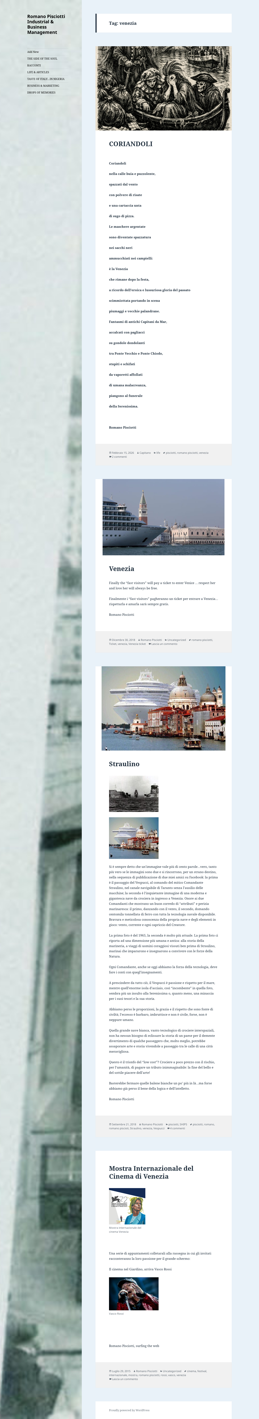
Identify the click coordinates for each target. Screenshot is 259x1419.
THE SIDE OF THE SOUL (42, 58)
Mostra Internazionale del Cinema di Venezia (151, 1172)
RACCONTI (34, 65)
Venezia (121, 568)
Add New (33, 52)
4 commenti (177, 1128)
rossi (164, 1375)
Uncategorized (176, 640)
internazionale (118, 1375)
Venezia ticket (137, 644)
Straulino (124, 763)
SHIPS (183, 1124)
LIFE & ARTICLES (38, 72)
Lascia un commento (164, 644)
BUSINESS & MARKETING (43, 86)
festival (201, 1371)
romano (209, 1124)
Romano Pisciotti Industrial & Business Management (46, 24)
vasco (171, 1375)
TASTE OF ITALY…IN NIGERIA (45, 79)
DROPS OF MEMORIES (41, 92)
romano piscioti (119, 1128)
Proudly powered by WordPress (129, 1410)
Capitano (145, 453)
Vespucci (159, 1128)
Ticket (112, 644)
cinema (191, 1371)
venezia (203, 453)
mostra (132, 1375)
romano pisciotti (187, 453)
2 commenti (119, 457)
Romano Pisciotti (151, 640)
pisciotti (171, 453)
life (158, 453)
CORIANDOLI (131, 143)
